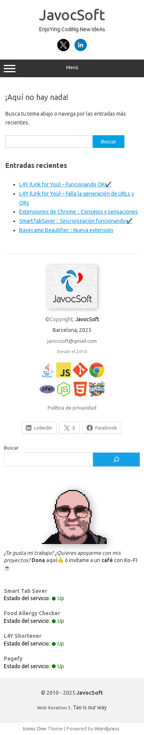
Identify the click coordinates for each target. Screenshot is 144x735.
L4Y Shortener (22, 636)
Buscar (11, 447)
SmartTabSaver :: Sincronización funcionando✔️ (75, 221)
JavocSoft (72, 15)
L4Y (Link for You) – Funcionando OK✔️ (65, 184)
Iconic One (34, 728)
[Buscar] (116, 459)
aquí (51, 560)
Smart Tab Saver (25, 591)
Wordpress (106, 728)
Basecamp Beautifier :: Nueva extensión (66, 230)
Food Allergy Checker (32, 613)
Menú (72, 68)
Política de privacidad (72, 408)
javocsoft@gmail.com (72, 341)
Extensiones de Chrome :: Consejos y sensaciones (78, 212)
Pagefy (13, 658)
